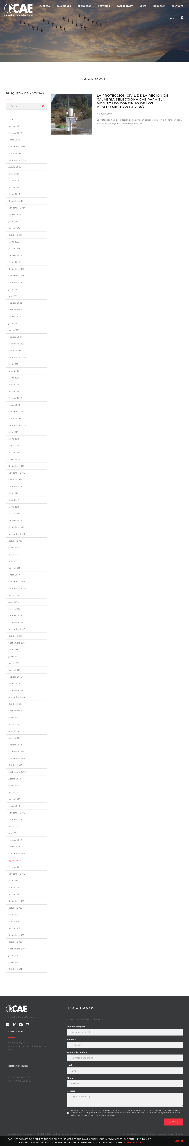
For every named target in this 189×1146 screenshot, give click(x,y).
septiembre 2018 (17, 486)
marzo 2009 (14, 928)
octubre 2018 (15, 479)
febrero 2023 (15, 255)
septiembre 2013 (17, 771)
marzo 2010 (14, 894)
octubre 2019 (15, 418)
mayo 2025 (14, 180)
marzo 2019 (14, 452)
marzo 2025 (14, 187)
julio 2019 (13, 432)
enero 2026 (14, 139)
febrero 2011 (15, 867)
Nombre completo (76, 1026)
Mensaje (71, 1091)
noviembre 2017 (17, 534)
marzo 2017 (14, 568)
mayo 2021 (14, 330)
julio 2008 (13, 955)
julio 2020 (13, 364)
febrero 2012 (15, 840)
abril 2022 (14, 296)
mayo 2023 (14, 241)
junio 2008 (14, 962)
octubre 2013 (15, 765)
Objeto (70, 1078)
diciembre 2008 (16, 935)
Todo (11, 119)
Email (70, 1065)
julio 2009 (13, 914)
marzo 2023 (14, 248)
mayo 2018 (14, 506)
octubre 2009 (15, 907)
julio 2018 (13, 493)
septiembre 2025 (17, 160)
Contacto (178, 6)
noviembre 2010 (17, 873)
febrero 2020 (15, 398)
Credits (179, 1134)
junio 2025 (14, 173)
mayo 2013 (14, 792)
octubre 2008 (15, 941)
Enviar (173, 1122)
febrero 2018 (15, 520)
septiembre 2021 (17, 309)
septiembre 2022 (17, 282)
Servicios (104, 6)
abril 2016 (14, 602)
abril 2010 (14, 887)
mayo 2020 (14, 377)
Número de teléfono (77, 1052)
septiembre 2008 (17, 948)
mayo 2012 (14, 826)
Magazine (159, 6)
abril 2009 (14, 921)
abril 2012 (14, 833)
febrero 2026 (15, 133)
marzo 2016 (14, 608)
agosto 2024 (15, 214)
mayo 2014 (14, 724)
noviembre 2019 (17, 411)
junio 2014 (14, 717)
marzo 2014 (14, 737)
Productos (84, 6)
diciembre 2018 (16, 466)
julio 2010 (13, 880)
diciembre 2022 (16, 269)
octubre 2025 (15, 153)
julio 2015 (13, 649)
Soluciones (64, 6)
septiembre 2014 (17, 710)
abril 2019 (14, 445)
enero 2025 (14, 194)
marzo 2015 (14, 670)
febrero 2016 (15, 615)
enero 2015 (14, 683)
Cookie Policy (166, 1134)
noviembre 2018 (17, 472)
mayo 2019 (14, 438)
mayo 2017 (14, 554)
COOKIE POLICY (132, 1142)
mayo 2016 (14, 595)
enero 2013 (14, 805)
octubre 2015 (15, 636)
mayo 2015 (14, 663)
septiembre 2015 (17, 642)
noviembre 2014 (17, 697)
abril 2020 (14, 384)
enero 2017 (14, 574)
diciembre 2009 (16, 901)
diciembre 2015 (16, 622)
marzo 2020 (14, 391)
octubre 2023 (15, 235)
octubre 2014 (15, 704)
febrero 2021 (15, 336)
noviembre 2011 (17, 853)
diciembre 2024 (16, 200)
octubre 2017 (15, 540)
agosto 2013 (15, 778)
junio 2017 (14, 547)
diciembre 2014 (16, 690)
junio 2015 (14, 656)
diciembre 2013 (16, 751)
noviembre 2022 (17, 275)
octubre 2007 (15, 969)
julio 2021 (13, 323)
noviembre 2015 (17, 629)
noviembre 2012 (17, 812)
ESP (172, 19)
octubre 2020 (15, 350)
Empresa (44, 6)
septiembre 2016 (17, 588)
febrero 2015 (15, 676)
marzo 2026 (14, 126)
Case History (125, 6)
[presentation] (90, 1124)
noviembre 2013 (17, 758)
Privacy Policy (149, 1134)
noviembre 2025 (17, 146)
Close (179, 1140)
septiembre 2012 (17, 819)
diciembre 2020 (16, 343)
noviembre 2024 (17, 207)
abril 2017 (14, 561)
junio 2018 (14, 500)
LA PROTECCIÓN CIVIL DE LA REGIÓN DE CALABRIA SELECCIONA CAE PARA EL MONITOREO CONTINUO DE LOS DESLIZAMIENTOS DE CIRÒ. (133, 101)
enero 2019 (14, 459)
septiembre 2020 (17, 357)
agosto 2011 (15, 860)
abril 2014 (14, 731)
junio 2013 (14, 785)
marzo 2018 (14, 513)
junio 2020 (14, 370)
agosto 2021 (15, 316)
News (143, 6)
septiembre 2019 (17, 425)
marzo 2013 (14, 799)
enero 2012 (14, 846)
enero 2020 (14, 404)
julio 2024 (13, 221)
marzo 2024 (14, 228)
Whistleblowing (131, 1134)
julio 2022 (13, 289)
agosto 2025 (15, 166)
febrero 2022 (15, 302)
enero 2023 (14, 262)
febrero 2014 (15, 744)
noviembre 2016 (17, 581)
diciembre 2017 (16, 527)
